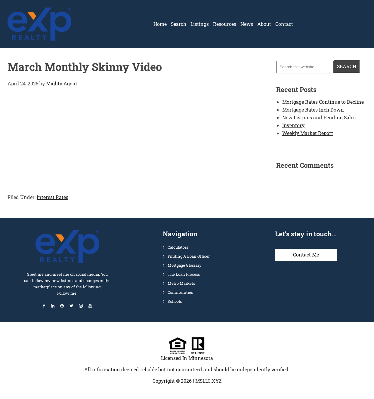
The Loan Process (184, 274)
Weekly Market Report (307, 133)
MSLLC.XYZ (208, 381)
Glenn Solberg (39, 11)
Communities (180, 292)
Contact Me (306, 254)
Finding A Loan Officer (189, 256)
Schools (175, 301)
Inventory (293, 125)
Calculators (178, 247)
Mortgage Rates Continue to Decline (323, 102)
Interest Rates (52, 197)
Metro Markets (181, 283)
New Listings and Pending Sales (319, 117)
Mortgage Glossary (185, 265)
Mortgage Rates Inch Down (313, 109)
